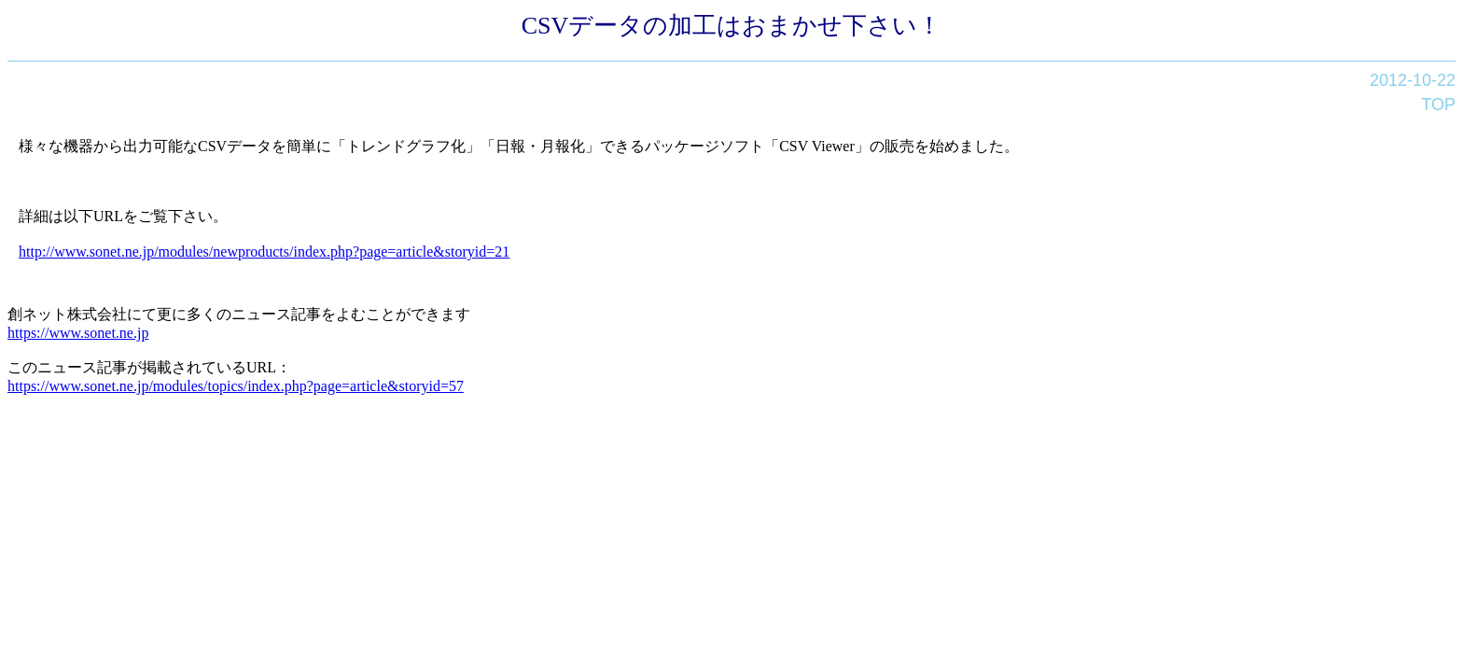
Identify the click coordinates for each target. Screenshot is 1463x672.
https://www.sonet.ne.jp (77, 333)
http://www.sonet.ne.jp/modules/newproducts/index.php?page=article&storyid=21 (264, 251)
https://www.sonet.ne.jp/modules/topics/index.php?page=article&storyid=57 (235, 386)
